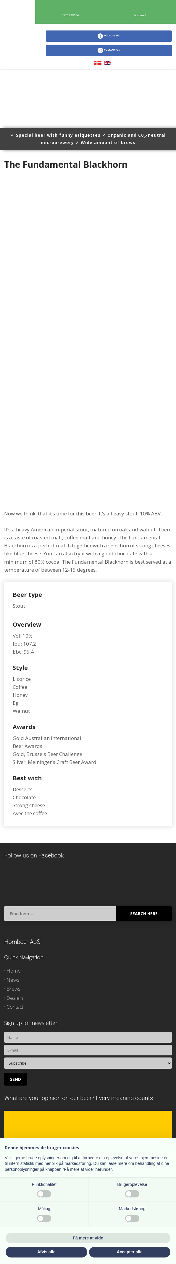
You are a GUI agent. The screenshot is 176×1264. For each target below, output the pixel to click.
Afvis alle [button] (46, 1252)
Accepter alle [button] (130, 1252)
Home (14, 970)
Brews (13, 988)
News (13, 979)
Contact (15, 1006)
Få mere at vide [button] (88, 1238)
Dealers (15, 997)
